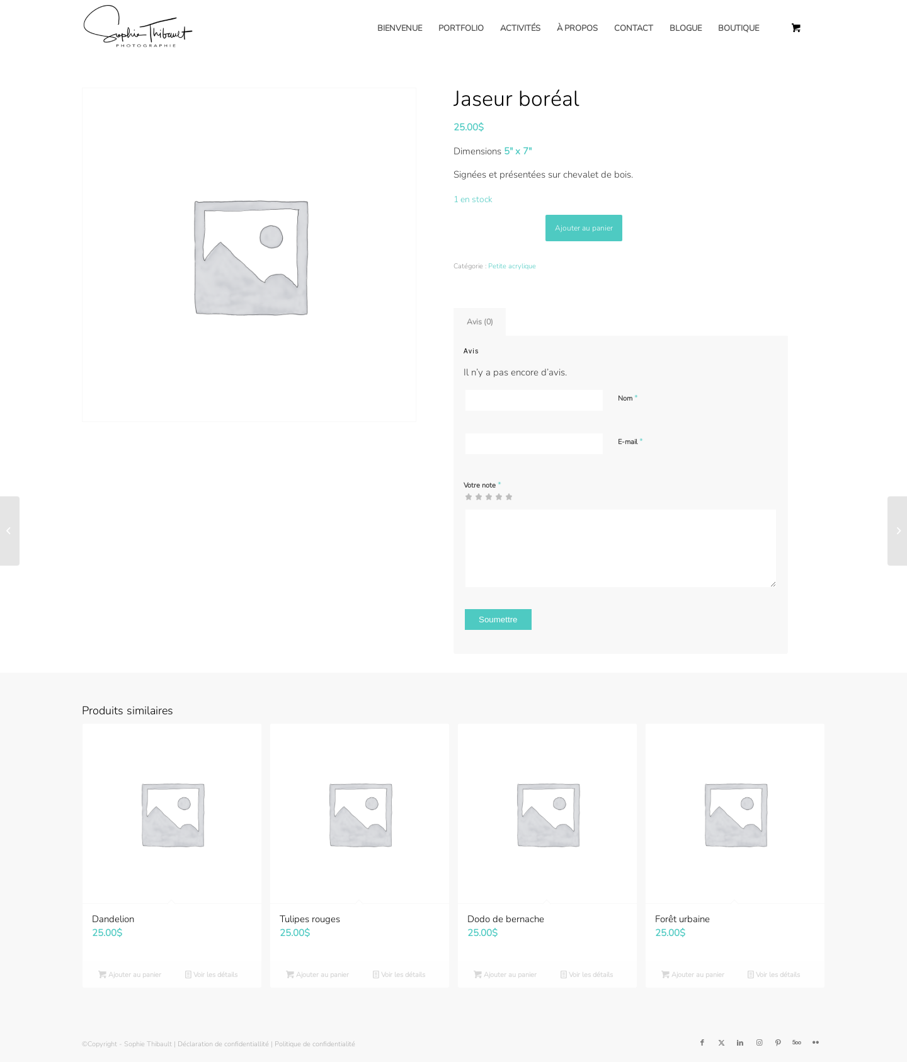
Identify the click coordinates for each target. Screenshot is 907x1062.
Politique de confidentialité (315, 1044)
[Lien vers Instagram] (759, 1043)
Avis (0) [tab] (480, 321)
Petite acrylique (512, 266)
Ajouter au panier (584, 228)
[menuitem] (399, 28)
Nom (628, 398)
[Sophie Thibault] (137, 28)
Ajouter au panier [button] (129, 975)
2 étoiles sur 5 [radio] (474, 496)
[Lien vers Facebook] (702, 1043)
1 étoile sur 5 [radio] (469, 496)
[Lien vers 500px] (796, 1043)
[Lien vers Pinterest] (777, 1043)
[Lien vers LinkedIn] (740, 1043)
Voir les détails (211, 975)
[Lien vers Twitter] (721, 1043)
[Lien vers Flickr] (815, 1043)
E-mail (630, 441)
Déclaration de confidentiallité (223, 1044)
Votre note (482, 485)
